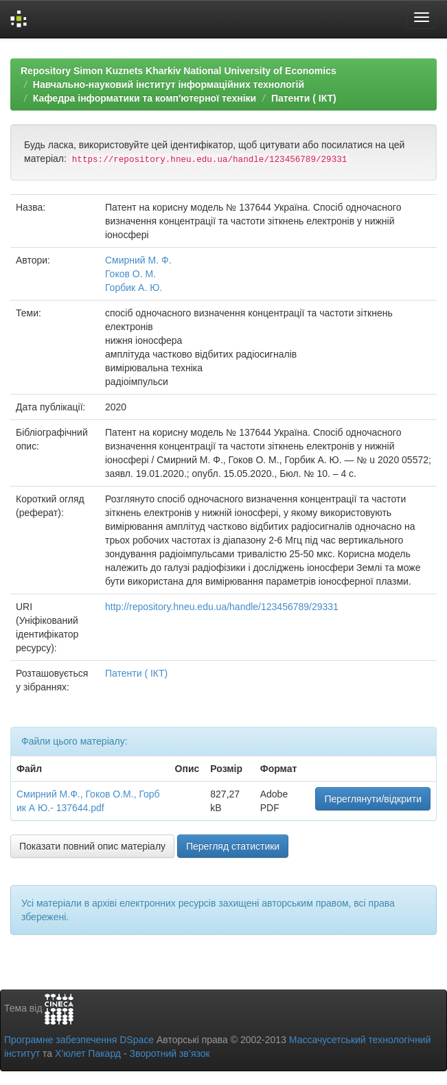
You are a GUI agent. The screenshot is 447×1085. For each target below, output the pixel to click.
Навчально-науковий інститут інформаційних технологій (168, 84)
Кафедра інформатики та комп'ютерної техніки (144, 98)
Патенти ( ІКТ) (303, 98)
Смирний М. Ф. (138, 260)
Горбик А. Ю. (133, 287)
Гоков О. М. (130, 273)
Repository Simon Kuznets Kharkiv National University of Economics (178, 70)
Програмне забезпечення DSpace (79, 1039)
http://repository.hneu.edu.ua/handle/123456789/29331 (222, 606)
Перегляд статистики (232, 846)
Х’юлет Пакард (88, 1053)
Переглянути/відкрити (373, 798)
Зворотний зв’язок (169, 1053)
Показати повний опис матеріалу (92, 846)
